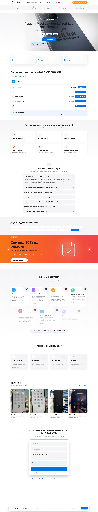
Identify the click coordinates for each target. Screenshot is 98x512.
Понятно (84, 508)
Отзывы (40, 2)
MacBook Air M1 (34, 226)
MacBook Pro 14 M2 (78, 226)
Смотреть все (83, 385)
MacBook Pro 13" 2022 (52, 229)
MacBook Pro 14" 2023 (39, 229)
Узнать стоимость (49, 39)
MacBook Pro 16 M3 (45, 226)
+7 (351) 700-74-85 (66, 2)
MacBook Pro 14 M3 (56, 226)
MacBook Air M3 (15, 226)
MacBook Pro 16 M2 (67, 226)
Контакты (48, 2)
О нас (36, 2)
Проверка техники (30, 2)
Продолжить (49, 469)
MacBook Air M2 (24, 226)
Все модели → (75, 229)
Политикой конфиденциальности (70, 508)
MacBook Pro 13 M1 (16, 229)
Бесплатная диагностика (79, 2)
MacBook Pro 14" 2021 (64, 229)
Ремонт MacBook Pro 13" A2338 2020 (49, 456)
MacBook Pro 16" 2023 (27, 229)
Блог (44, 2)
